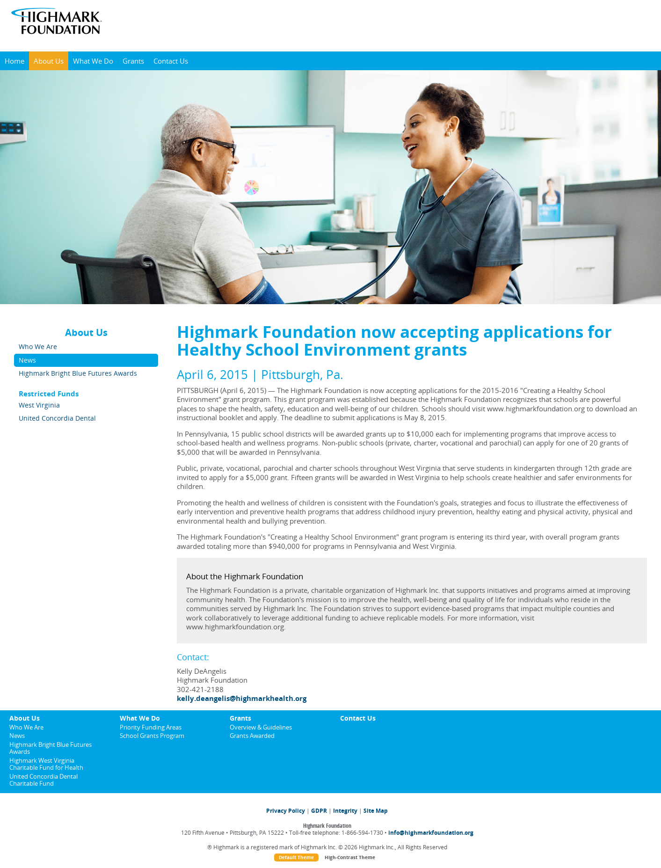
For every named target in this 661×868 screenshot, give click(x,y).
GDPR (319, 811)
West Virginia (39, 405)
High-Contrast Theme (350, 857)
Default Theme (296, 857)
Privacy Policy (285, 811)
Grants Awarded (252, 735)
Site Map (375, 811)
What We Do (93, 61)
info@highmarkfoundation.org (430, 833)
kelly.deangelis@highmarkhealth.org (241, 698)
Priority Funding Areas (151, 727)
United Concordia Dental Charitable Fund (43, 780)
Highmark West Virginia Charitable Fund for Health (46, 764)
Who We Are (38, 346)
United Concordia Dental (57, 418)
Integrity (345, 811)
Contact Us (170, 61)
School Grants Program (152, 735)
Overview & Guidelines (261, 727)
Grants (133, 61)
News (27, 360)
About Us (49, 61)
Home (14, 61)
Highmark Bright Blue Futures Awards (78, 373)
